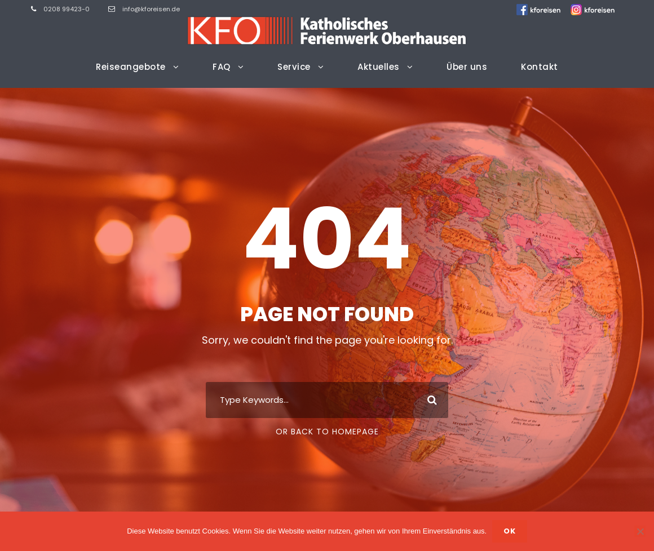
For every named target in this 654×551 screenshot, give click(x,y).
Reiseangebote (131, 67)
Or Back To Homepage (327, 431)
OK (509, 531)
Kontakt (539, 67)
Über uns (467, 67)
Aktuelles (378, 67)
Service (294, 67)
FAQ (222, 67)
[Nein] (640, 531)
